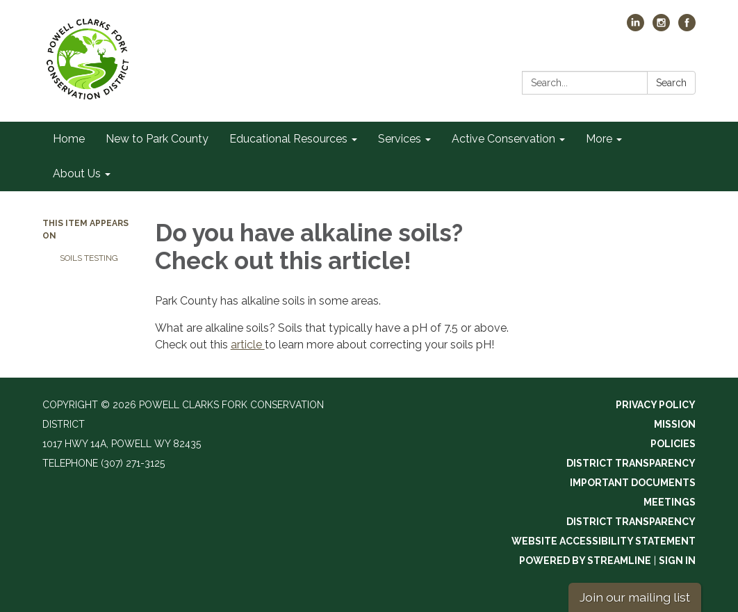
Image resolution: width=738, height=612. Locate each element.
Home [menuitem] (69, 138)
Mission (675, 424)
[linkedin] (635, 27)
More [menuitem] (599, 138)
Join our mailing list (635, 597)
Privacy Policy (656, 404)
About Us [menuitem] (77, 173)
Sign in (677, 560)
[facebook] (687, 27)
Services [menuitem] (399, 138)
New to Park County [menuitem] (157, 138)
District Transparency (631, 463)
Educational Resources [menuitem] (288, 138)
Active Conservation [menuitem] (503, 138)
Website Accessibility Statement (603, 541)
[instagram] (661, 27)
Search (671, 82)
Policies (673, 443)
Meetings (669, 502)
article (248, 344)
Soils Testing (89, 258)
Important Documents (633, 482)
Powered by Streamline (585, 560)
